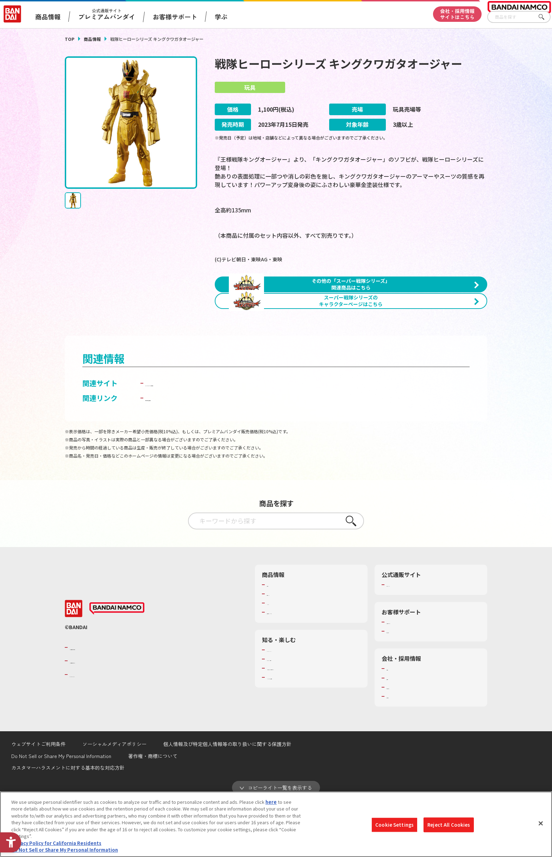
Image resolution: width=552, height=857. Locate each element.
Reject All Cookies (448, 824)
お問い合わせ (400, 752)
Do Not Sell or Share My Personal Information (64, 849)
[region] (276, 824)
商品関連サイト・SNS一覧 (294, 668)
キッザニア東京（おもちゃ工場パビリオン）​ (312, 724)
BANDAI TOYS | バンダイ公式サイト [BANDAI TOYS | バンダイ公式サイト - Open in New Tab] (202, 439)
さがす (545, 17)
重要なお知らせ (403, 687)
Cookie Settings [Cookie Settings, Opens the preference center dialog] (394, 824)
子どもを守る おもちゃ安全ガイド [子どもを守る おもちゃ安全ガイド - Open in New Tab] (199, 453)
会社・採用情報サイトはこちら (457, 13)
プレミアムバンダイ (407, 640)
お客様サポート (175, 16)
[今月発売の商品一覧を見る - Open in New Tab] (421, 358)
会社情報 (396, 724)
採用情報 (396, 734)
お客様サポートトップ (409, 678)
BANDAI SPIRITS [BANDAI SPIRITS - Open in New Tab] (91, 730)
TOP (69, 39)
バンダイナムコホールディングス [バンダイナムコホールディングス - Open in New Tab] (112, 717)
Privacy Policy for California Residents (56, 843)
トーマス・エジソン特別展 (294, 715)
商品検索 (276, 640)
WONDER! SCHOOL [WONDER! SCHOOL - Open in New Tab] (286, 705)
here (271, 802)
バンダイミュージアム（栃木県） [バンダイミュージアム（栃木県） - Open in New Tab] (301, 733)
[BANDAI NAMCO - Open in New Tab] (116, 664)
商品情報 (92, 39)
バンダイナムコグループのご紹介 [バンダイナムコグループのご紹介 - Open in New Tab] (112, 703)
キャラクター (280, 659)
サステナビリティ (405, 743)
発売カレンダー (283, 649)
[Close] (540, 823)
